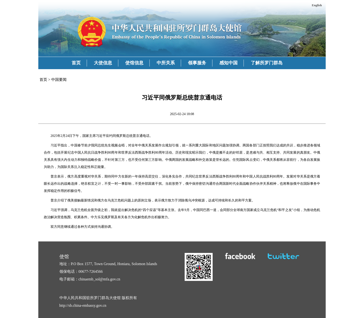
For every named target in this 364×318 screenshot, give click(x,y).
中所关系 (166, 62)
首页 (76, 62)
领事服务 (197, 62)
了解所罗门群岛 (267, 62)
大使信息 (103, 62)
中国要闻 (59, 80)
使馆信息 (134, 62)
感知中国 (228, 62)
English (317, 5)
